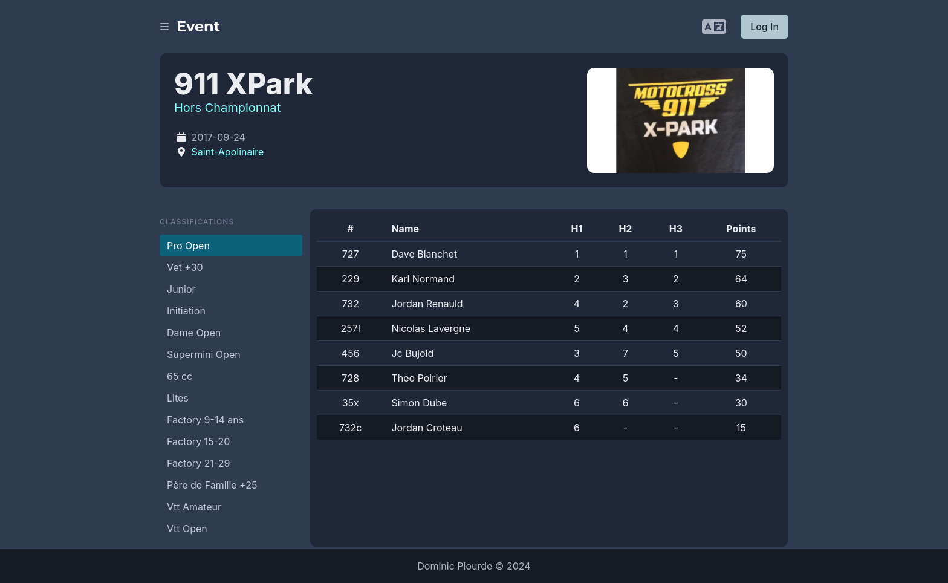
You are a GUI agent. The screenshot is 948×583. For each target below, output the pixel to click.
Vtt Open (187, 529)
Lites (178, 398)
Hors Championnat (227, 107)
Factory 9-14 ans (205, 420)
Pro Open (188, 245)
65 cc (179, 376)
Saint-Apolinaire (228, 152)
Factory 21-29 (198, 463)
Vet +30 (185, 267)
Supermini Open (204, 354)
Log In (764, 27)
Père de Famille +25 (212, 485)
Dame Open (194, 333)
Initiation (186, 311)
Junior (181, 289)
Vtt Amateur (194, 507)
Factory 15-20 (198, 441)
